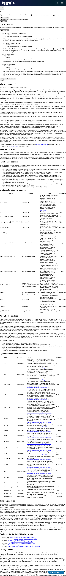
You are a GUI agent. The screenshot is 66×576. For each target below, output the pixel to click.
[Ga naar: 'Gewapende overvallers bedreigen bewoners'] (41, 454)
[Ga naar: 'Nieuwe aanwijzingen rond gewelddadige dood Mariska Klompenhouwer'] (25, 478)
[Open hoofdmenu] (62, 3)
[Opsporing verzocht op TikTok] (49, 560)
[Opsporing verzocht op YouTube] (44, 560)
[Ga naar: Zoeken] (57, 3)
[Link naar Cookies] (17, 562)
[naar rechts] (61, 422)
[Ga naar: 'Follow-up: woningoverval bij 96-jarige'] (9, 454)
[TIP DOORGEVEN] (56, 572)
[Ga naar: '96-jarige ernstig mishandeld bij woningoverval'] (25, 454)
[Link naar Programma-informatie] (17, 553)
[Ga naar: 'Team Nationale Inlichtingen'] (54, 505)
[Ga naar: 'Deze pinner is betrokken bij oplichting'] (57, 454)
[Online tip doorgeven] (33, 385)
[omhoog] (61, 417)
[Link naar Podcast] (17, 547)
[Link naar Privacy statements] (17, 559)
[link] (17, 436)
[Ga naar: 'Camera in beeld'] (33, 528)
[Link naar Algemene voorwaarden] (17, 556)
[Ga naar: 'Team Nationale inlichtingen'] (33, 360)
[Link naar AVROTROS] (28, 570)
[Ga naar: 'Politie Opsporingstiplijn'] (12, 505)
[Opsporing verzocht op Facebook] (35, 560)
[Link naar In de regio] (17, 550)
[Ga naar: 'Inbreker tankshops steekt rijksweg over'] (9, 478)
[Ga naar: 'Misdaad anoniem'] (13, 359)
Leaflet (47, 428)
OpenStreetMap (54, 428)
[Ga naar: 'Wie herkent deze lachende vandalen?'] (41, 478)
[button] (33, 411)
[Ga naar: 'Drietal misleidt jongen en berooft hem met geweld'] (57, 478)
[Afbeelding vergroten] (63, 121)
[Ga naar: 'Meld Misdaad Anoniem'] (33, 505)
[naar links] (61, 420)
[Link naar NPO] (38, 570)
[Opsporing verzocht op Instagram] (40, 560)
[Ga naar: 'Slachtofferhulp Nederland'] (12, 528)
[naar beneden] (61, 425)
